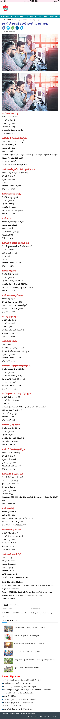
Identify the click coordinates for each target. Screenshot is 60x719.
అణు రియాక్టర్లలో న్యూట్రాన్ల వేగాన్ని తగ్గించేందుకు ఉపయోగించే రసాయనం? (27, 690)
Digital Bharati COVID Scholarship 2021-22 (14, 614)
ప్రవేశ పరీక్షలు (48, 16)
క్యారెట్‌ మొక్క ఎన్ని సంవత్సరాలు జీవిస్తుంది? (17, 683)
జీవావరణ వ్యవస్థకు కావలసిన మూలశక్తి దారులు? (18, 703)
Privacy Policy (43, 717)
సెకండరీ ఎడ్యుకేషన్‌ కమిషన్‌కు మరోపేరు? (27, 652)
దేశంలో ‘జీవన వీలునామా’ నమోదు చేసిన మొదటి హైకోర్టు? (21, 680)
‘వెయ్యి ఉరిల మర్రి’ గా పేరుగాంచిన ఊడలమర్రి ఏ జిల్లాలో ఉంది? (34, 660)
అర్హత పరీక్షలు (31, 16)
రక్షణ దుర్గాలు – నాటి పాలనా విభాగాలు (26, 668)
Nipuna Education (12, 20)
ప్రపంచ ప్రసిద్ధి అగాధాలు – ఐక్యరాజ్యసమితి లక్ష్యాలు (19, 687)
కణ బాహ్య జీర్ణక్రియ (9, 696)
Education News (14, 604)
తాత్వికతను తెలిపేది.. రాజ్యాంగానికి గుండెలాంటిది (29, 627)
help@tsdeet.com (27, 586)
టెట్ (40, 16)
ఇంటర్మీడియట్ (19, 16)
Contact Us (36, 717)
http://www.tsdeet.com (10, 589)
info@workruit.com (44, 592)
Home (3, 20)
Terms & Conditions (53, 717)
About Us (30, 717)
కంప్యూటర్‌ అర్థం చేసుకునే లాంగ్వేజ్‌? (42, 613)
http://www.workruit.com (32, 595)
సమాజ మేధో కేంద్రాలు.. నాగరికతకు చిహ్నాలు (17, 709)
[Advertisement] (33, 8)
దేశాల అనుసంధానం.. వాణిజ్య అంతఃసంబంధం (18, 693)
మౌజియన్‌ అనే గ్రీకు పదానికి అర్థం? (14, 706)
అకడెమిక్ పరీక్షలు (6, 16)
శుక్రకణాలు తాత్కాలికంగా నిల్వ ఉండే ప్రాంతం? (29, 644)
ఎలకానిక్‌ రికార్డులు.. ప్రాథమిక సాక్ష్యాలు (26, 636)
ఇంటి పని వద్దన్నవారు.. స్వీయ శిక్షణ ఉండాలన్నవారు (20, 700)
